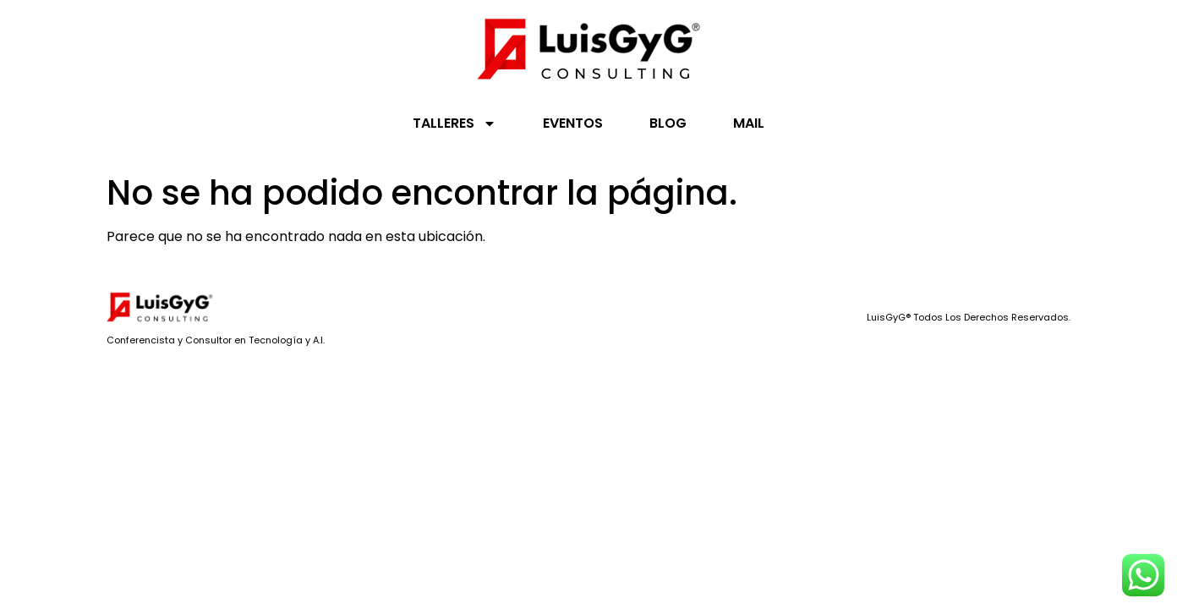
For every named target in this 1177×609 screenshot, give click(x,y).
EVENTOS (573, 123)
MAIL (748, 123)
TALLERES (454, 123)
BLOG (668, 123)
